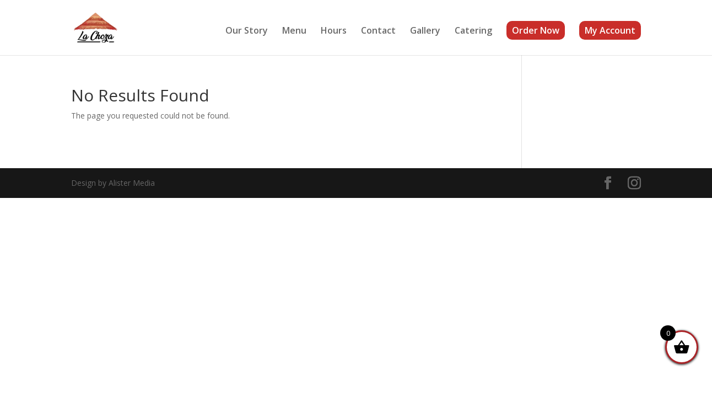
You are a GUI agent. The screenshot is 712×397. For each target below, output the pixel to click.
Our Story (246, 31)
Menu (294, 31)
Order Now (535, 30)
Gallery (425, 31)
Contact (378, 31)
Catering (473, 31)
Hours (334, 31)
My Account (610, 30)
